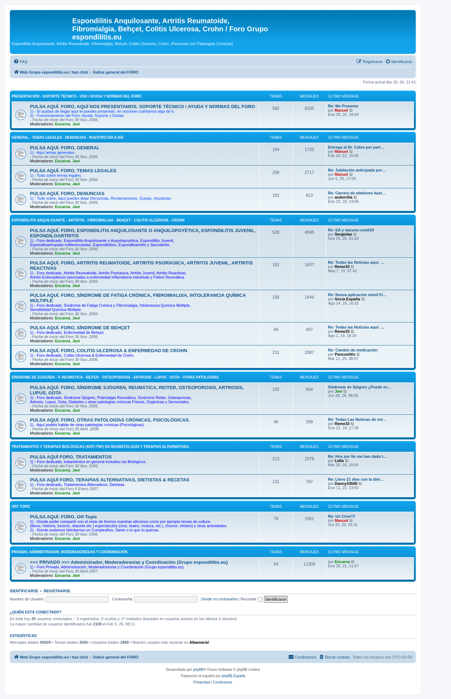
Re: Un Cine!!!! (341, 516)
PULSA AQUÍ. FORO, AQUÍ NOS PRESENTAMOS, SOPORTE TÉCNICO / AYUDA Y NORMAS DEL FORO (142, 106)
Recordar (251, 599)
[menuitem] (20, 61)
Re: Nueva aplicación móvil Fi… (357, 295)
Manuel (341, 110)
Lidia (339, 460)
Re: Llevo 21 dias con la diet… (356, 479)
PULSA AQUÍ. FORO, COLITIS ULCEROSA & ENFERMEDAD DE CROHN (108, 350)
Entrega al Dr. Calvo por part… (356, 147)
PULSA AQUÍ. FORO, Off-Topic (63, 516)
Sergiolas (343, 234)
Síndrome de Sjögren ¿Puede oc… (359, 387)
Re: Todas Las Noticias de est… (357, 419)
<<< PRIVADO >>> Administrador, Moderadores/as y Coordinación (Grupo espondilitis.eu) (129, 562)
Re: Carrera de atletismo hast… (357, 193)
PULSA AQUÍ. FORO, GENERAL (65, 147)
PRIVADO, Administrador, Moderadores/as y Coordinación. (70, 552)
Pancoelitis (345, 354)
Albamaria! (199, 642)
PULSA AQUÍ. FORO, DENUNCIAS (67, 193)
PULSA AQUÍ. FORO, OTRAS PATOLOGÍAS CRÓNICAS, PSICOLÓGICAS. (110, 420)
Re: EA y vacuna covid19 (351, 230)
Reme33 (342, 266)
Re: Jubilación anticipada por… (357, 170)
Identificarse (24, 591)
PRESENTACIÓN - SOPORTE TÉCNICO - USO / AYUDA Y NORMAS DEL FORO (76, 96)
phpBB (198, 670)
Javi (76, 124)
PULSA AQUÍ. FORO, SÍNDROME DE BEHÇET (80, 327)
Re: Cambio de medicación (353, 350)
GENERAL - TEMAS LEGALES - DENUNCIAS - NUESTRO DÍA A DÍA (68, 137)
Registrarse (57, 591)
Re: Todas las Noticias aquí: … (356, 262)
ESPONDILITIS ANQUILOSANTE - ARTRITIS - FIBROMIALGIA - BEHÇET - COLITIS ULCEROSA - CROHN (98, 220)
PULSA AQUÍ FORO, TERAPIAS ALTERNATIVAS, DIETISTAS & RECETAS (109, 479)
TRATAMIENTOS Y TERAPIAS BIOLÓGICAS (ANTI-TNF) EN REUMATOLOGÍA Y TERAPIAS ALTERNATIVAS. (101, 447)
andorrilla (343, 197)
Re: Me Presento (343, 106)
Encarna (62, 124)
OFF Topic (21, 506)
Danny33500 (346, 483)
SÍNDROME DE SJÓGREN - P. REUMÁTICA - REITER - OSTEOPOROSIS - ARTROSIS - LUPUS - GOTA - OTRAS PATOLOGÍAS (115, 377)
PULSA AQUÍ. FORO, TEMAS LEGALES (73, 170)
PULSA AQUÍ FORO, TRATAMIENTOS (71, 457)
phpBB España (233, 676)
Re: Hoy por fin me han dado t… (357, 456)
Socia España (347, 299)
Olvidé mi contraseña (219, 599)
